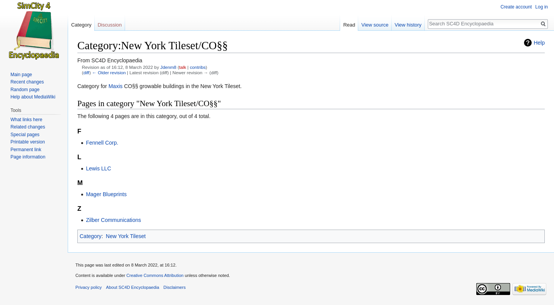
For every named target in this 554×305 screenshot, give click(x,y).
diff (86, 72)
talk (182, 67)
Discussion (110, 25)
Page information (27, 157)
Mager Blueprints (106, 194)
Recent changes (27, 82)
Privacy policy (88, 287)
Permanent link (25, 149)
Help (539, 43)
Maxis (115, 86)
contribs (197, 67)
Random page (24, 89)
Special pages (24, 134)
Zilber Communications (113, 220)
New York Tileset (126, 236)
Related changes (27, 127)
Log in (541, 7)
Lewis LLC (98, 168)
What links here (26, 119)
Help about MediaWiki (32, 97)
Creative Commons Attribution (155, 275)
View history (408, 25)
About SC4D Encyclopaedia (132, 287)
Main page (21, 74)
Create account (516, 7)
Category (91, 236)
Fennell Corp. (102, 143)
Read (349, 25)
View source (375, 25)
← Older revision (109, 72)
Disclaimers (175, 287)
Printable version (27, 142)
